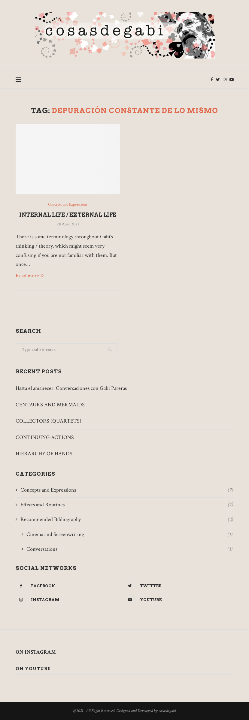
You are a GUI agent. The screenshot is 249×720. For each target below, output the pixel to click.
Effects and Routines (126, 504)
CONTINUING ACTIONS (45, 437)
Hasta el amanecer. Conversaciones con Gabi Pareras (71, 388)
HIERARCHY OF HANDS (44, 453)
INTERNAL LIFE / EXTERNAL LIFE (67, 215)
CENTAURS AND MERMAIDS (50, 404)
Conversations (129, 549)
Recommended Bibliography (126, 519)
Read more (30, 275)
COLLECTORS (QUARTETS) (48, 420)
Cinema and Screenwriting (129, 534)
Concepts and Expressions (67, 204)
